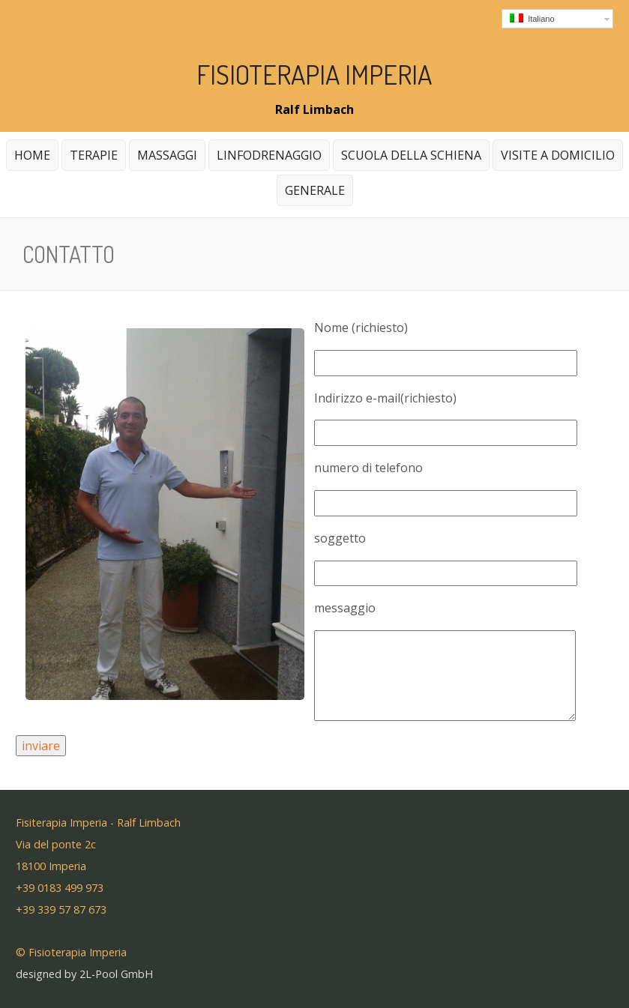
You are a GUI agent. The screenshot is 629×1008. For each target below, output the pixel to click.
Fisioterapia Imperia (314, 74)
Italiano (532, 18)
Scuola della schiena (411, 155)
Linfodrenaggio (269, 155)
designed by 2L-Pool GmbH (84, 974)
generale (313, 193)
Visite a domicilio (558, 155)
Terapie (91, 158)
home (32, 155)
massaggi (165, 158)
